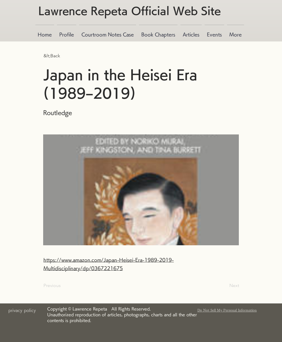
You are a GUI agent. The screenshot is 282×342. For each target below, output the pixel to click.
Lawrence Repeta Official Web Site (129, 10)
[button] (62, 56)
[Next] (224, 285)
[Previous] (62, 285)
